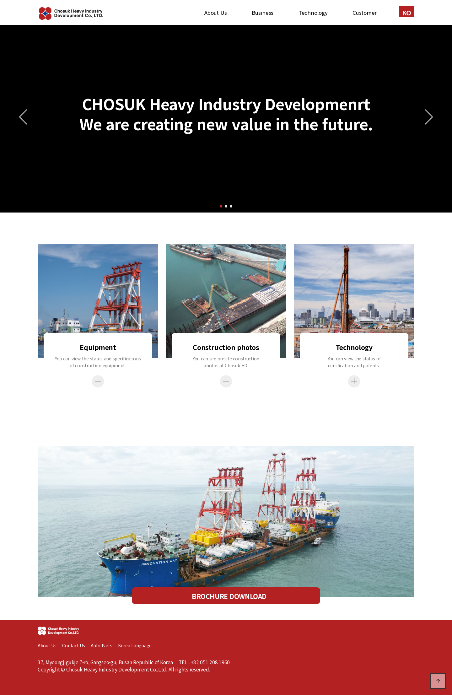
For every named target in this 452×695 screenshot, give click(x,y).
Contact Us (73, 645)
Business (262, 12)
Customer (364, 12)
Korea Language (135, 645)
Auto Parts (104, 645)
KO (406, 12)
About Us (215, 12)
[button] (221, 206)
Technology (313, 12)
